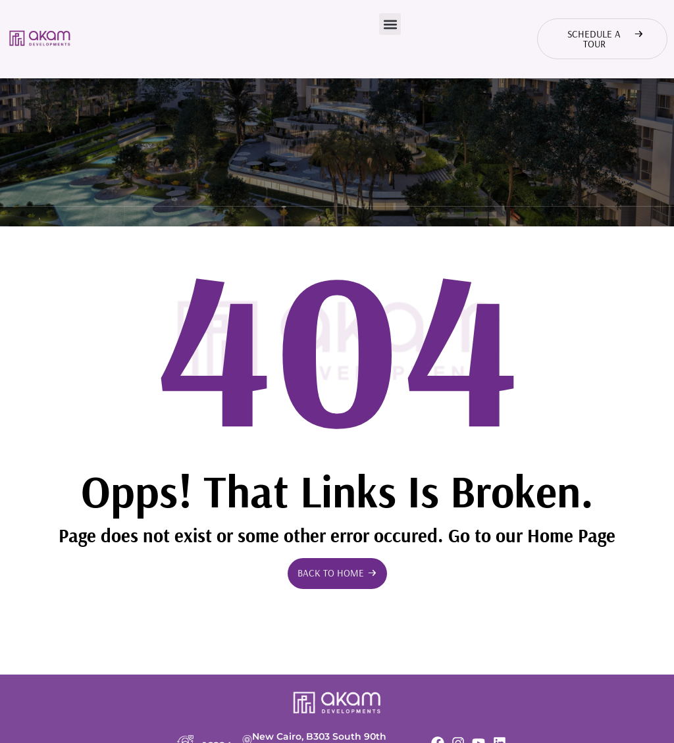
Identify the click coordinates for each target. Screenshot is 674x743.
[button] (390, 24)
